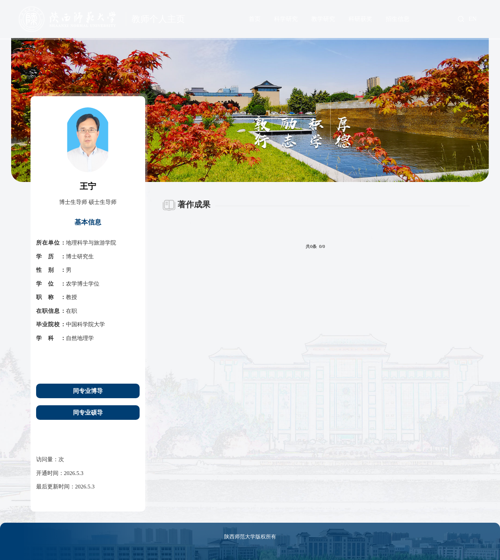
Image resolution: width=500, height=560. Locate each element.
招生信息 (398, 19)
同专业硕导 (88, 412)
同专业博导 (88, 391)
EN (473, 19)
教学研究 (323, 19)
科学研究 (286, 19)
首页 (255, 19)
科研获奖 (360, 19)
